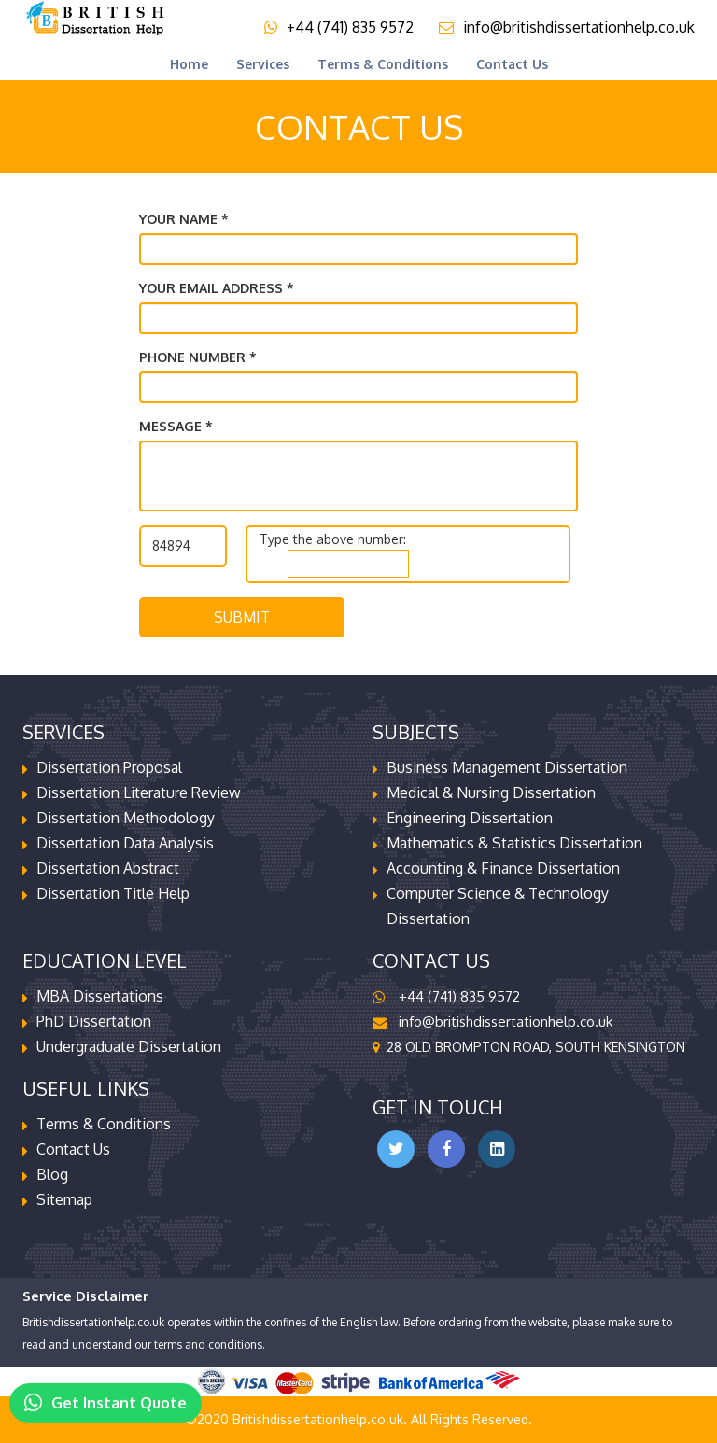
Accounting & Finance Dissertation (503, 868)
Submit (242, 617)
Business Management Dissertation (507, 767)
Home (189, 64)
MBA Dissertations (99, 996)
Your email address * (216, 288)
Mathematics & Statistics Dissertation (514, 843)
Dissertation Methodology (125, 817)
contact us (73, 1149)
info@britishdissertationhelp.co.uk (567, 27)
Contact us (512, 64)
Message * (176, 426)
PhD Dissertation (93, 1021)
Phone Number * (198, 357)
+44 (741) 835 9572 (339, 27)
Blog (52, 1174)
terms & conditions (382, 64)
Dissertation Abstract (107, 868)
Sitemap (64, 1199)
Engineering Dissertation (470, 817)
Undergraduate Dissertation (128, 1046)
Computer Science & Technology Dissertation (498, 906)
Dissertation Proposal (109, 767)
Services (262, 64)
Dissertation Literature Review (138, 792)
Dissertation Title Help (113, 893)
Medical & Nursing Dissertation (491, 792)
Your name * (184, 219)
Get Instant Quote (105, 1396)
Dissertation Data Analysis (125, 843)
